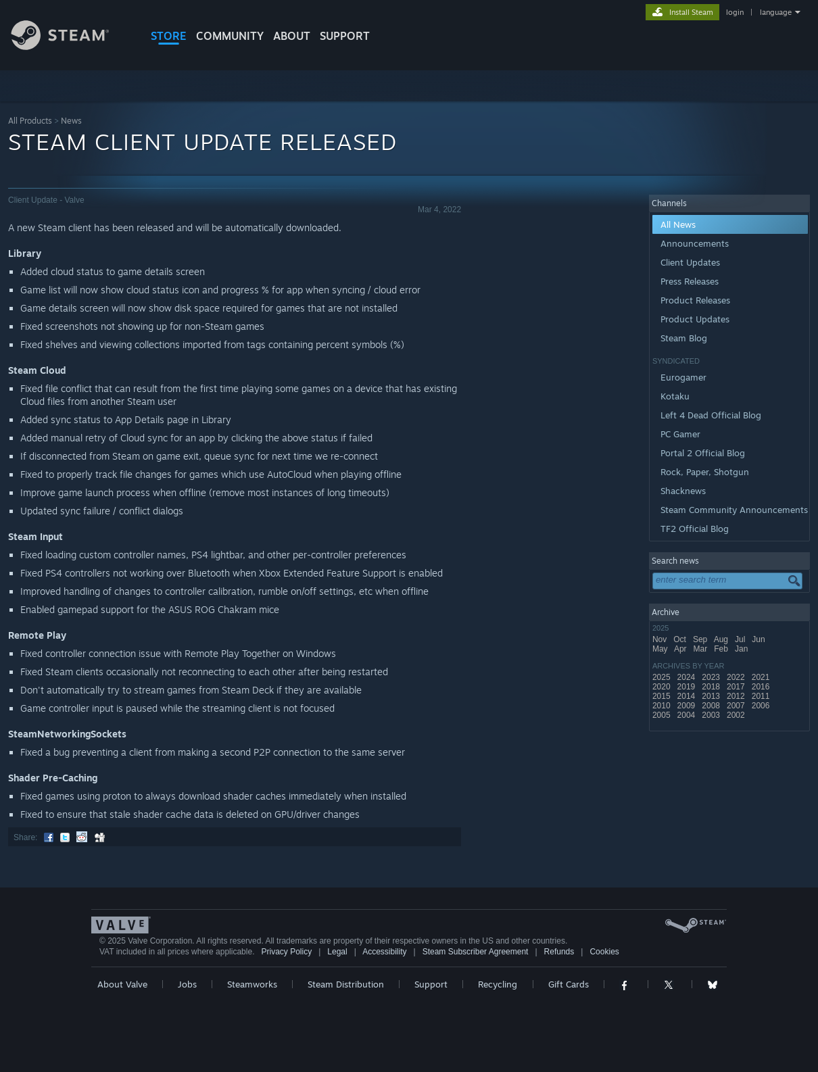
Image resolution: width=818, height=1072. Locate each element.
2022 (737, 677)
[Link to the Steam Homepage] (70, 46)
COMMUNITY (230, 36)
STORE (169, 36)
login (735, 12)
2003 (712, 715)
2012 (737, 696)
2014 (687, 696)
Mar (702, 649)
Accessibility (384, 951)
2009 (687, 705)
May (661, 649)
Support (431, 984)
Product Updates (694, 319)
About (291, 36)
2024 (687, 677)
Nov (660, 639)
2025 (662, 677)
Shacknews (683, 490)
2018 (712, 686)
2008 (712, 705)
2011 (762, 696)
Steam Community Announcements (734, 509)
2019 (687, 686)
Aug (722, 639)
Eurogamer (683, 377)
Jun (759, 639)
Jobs (187, 984)
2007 (737, 705)
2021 (762, 677)
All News (678, 224)
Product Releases (695, 300)
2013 (712, 696)
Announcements (694, 243)
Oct (680, 639)
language (776, 12)
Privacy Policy (286, 951)
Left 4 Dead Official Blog (710, 415)
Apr (681, 649)
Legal (337, 951)
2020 (662, 686)
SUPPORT (345, 36)
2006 (762, 705)
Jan (742, 649)
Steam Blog (683, 338)
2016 (762, 686)
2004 (687, 715)
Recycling (497, 984)
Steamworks (252, 984)
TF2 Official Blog (694, 528)
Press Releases (689, 281)
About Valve (122, 984)
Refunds (559, 951)
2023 (712, 677)
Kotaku (675, 396)
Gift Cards (568, 984)
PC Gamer (680, 434)
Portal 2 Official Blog (702, 452)
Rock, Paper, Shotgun (704, 471)
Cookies (604, 951)
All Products (30, 121)
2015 (662, 696)
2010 (662, 705)
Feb (722, 649)
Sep (701, 639)
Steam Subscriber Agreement (476, 951)
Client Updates (690, 262)
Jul (741, 639)
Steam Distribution (346, 984)
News (71, 121)
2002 (737, 715)
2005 (662, 715)
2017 (737, 686)
